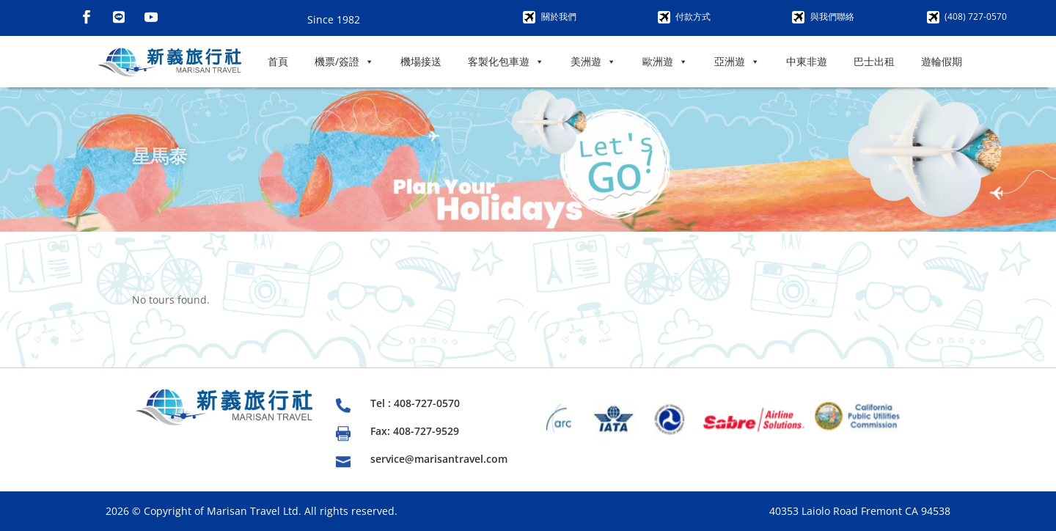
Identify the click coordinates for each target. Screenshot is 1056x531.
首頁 (278, 61)
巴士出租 (874, 61)
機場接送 (420, 61)
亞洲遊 (737, 61)
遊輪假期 (941, 61)
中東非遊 (806, 61)
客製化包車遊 (506, 61)
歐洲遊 (665, 61)
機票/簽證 (344, 61)
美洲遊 (593, 61)
